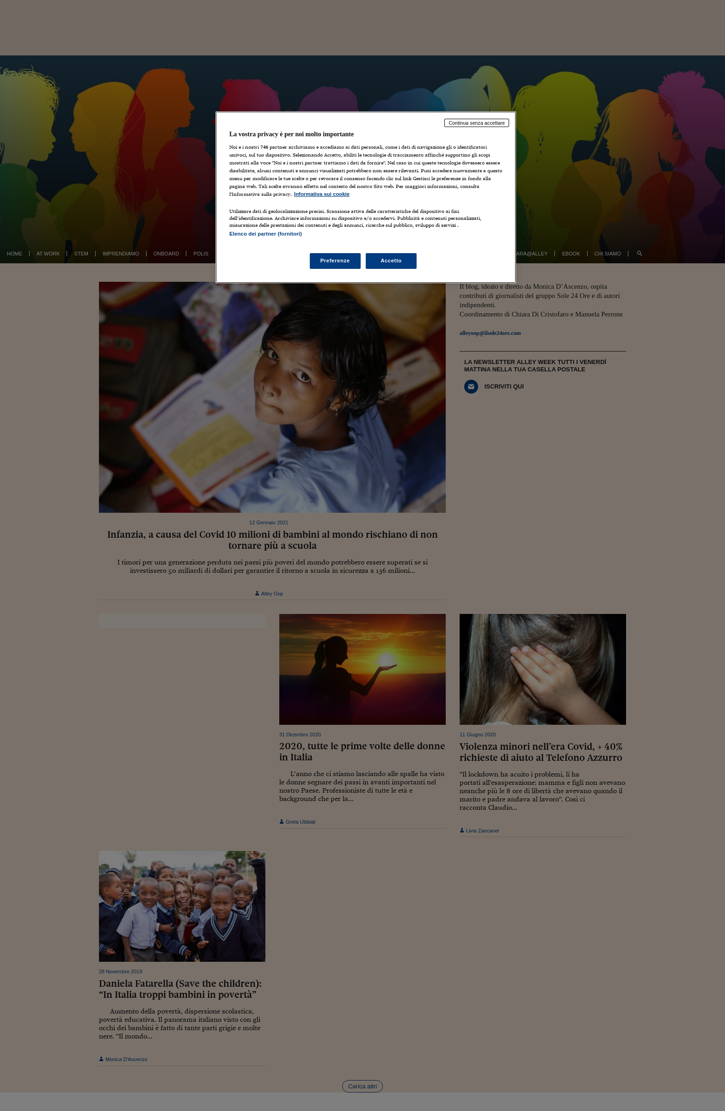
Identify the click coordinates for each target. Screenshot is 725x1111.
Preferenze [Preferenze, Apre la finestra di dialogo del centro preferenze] (335, 260)
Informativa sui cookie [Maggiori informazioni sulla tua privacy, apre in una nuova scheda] (322, 194)
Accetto (391, 260)
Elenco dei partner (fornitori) (265, 234)
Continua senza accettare (477, 123)
